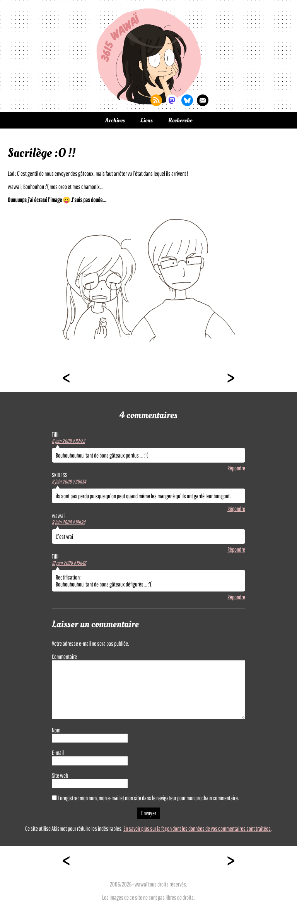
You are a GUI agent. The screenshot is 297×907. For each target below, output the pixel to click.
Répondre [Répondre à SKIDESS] (236, 508)
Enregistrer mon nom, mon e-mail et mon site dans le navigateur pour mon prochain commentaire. (148, 797)
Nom (56, 730)
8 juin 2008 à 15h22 (68, 441)
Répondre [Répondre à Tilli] (236, 468)
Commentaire (64, 656)
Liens (146, 120)
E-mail (58, 752)
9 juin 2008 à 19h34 (68, 522)
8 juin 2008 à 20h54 (69, 481)
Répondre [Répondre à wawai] (236, 549)
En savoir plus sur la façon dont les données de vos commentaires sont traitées (197, 828)
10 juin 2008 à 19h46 (69, 563)
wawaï (141, 884)
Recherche (180, 120)
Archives (115, 120)
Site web (60, 775)
